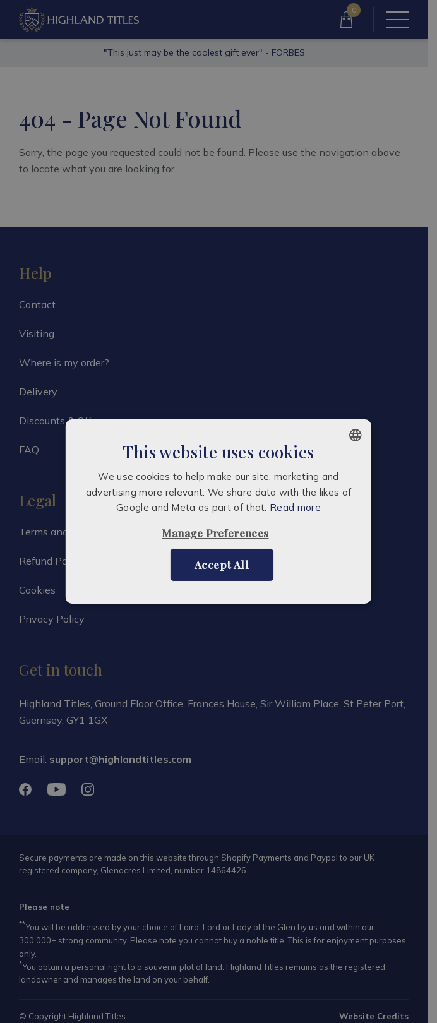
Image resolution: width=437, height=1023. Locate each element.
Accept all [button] (222, 564)
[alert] (218, 511)
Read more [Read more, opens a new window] (295, 507)
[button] (218, 533)
